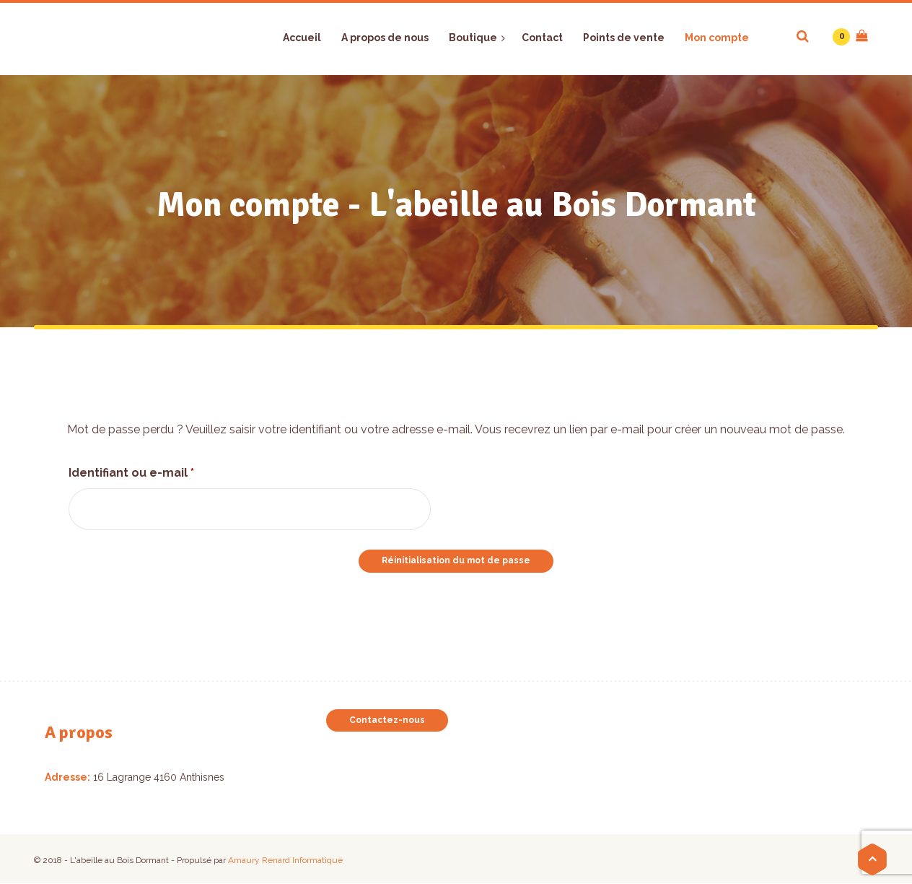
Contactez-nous (387, 720)
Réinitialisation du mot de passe (456, 560)
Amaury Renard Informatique (285, 860)
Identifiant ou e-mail (165, 471)
